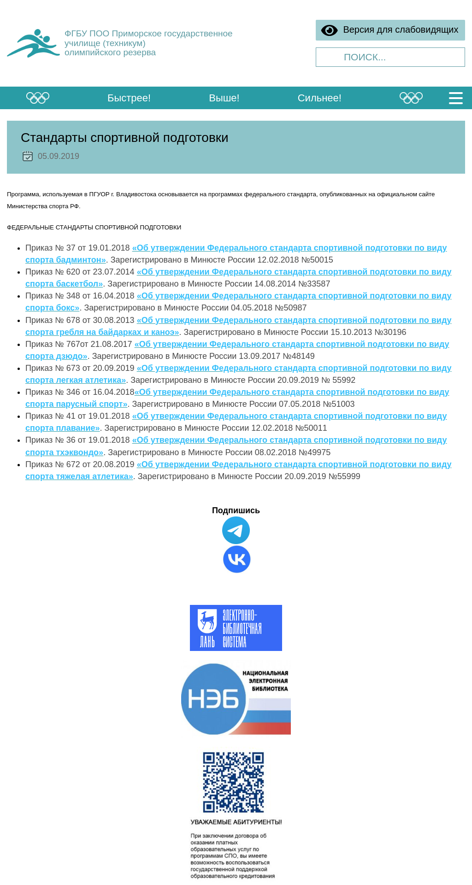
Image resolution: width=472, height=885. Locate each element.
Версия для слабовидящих (389, 30)
